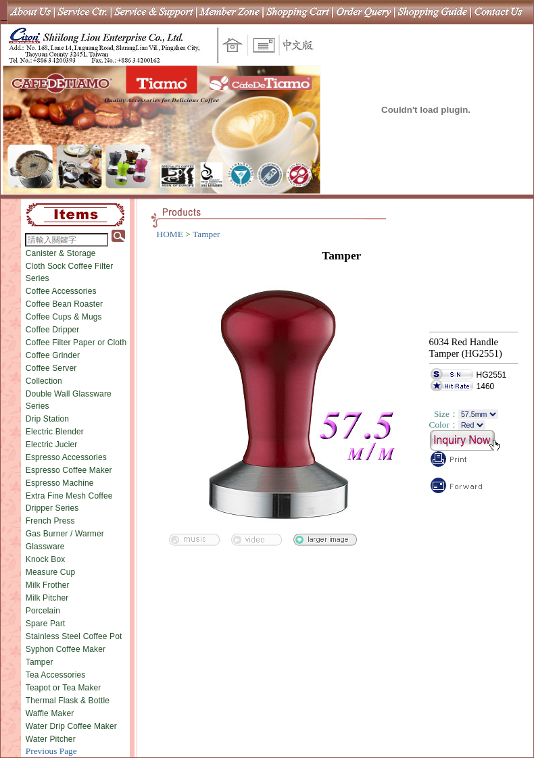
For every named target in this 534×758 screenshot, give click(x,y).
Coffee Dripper (53, 329)
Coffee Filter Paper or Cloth (76, 342)
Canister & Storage (61, 253)
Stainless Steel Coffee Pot (74, 636)
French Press (50, 521)
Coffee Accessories (61, 291)
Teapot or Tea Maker (63, 687)
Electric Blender (55, 431)
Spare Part (46, 623)
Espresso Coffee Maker (69, 470)
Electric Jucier (52, 444)
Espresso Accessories (66, 457)
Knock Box (46, 559)
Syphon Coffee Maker (65, 649)
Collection (44, 381)
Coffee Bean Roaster (64, 304)
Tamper (39, 662)
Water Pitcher (51, 739)
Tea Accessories (56, 675)
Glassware (45, 546)
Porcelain (43, 610)
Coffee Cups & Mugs (64, 317)
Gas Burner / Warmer (65, 533)
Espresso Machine (60, 483)
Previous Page (51, 751)
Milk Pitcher (47, 598)
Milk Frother (48, 585)
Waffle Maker (50, 713)
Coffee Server (51, 368)
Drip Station (47, 419)
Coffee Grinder (53, 355)
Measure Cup (51, 572)
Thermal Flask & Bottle (68, 700)
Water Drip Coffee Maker (71, 726)
